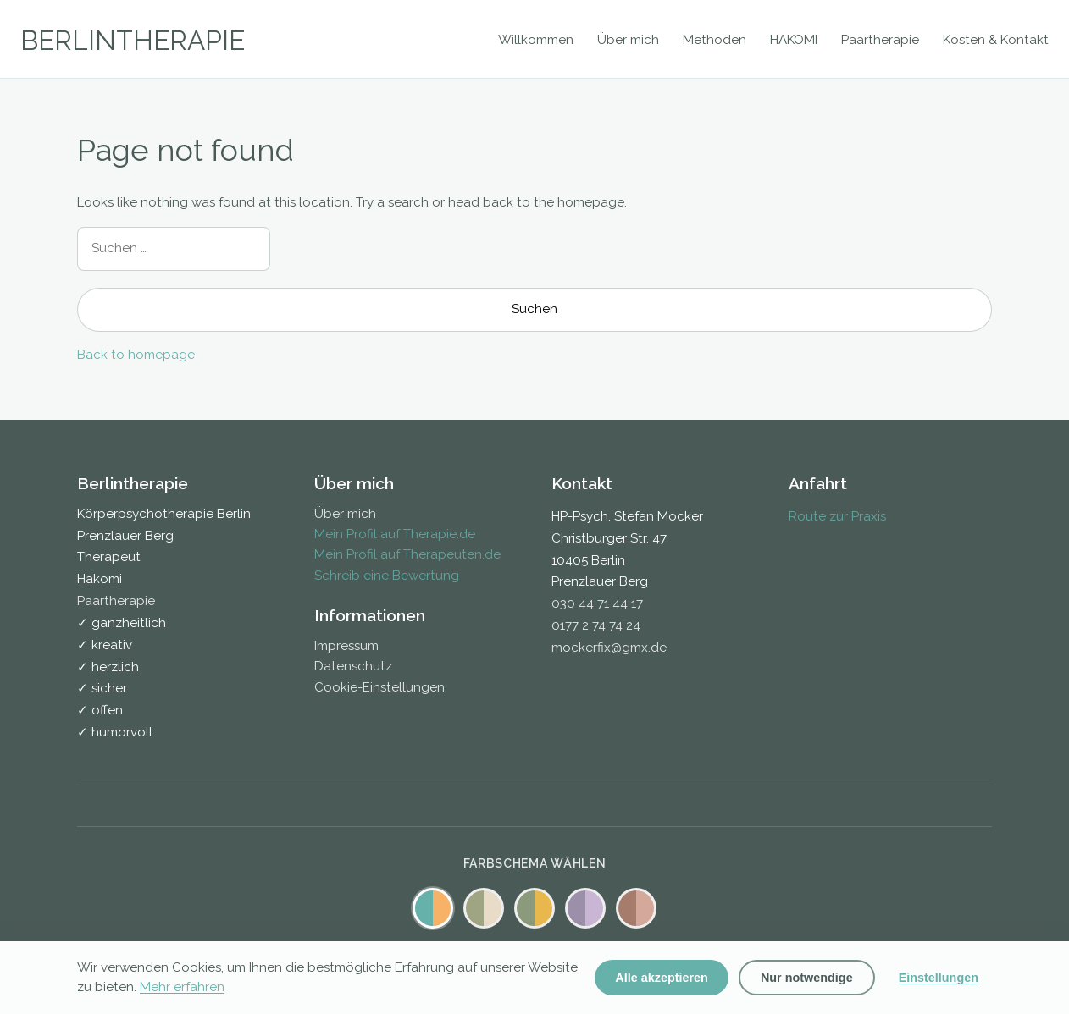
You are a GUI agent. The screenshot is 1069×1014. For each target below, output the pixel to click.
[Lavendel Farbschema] (585, 908)
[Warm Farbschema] (534, 908)
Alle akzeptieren (661, 977)
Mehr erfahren (182, 987)
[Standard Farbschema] (433, 908)
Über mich (628, 39)
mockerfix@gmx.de (609, 647)
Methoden (714, 39)
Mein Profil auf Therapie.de (394, 534)
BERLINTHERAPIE (132, 40)
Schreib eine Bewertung (386, 575)
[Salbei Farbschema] (483, 908)
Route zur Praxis (837, 516)
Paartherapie (880, 39)
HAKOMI (793, 39)
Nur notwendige (807, 977)
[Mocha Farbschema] (636, 908)
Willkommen (535, 39)
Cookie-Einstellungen (379, 687)
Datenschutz (353, 666)
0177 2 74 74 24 (595, 625)
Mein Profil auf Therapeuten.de (407, 554)
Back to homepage (136, 354)
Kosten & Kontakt (996, 39)
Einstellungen (938, 977)
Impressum (346, 645)
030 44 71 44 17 (597, 603)
